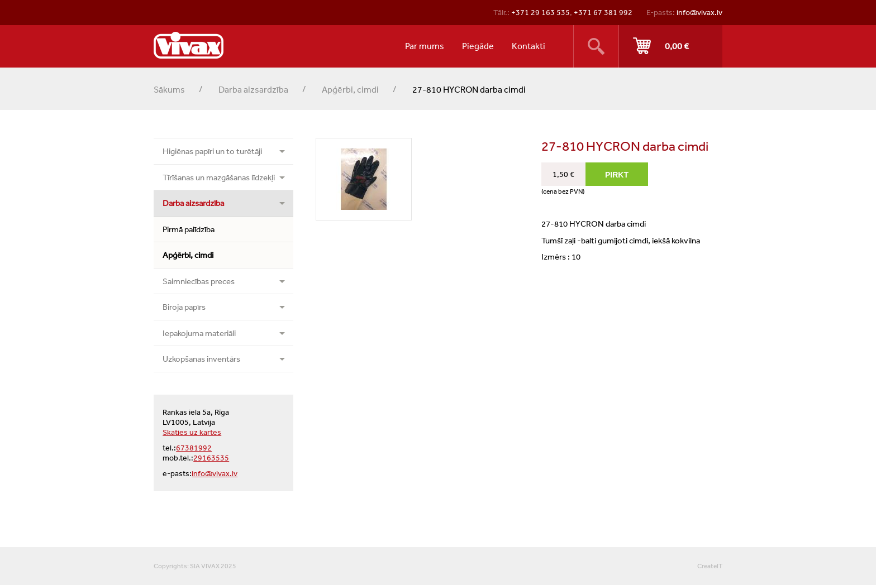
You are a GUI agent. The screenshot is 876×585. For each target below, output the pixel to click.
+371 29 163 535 (540, 12)
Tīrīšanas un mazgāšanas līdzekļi (219, 177)
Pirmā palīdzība (189, 229)
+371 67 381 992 (603, 12)
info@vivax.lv (699, 12)
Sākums (169, 89)
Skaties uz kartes (192, 432)
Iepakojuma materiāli (199, 333)
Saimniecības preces (199, 281)
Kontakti (528, 45)
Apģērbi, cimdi (350, 89)
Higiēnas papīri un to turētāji (212, 151)
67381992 (194, 448)
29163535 (211, 458)
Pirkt (670, 46)
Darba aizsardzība (253, 89)
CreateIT (709, 566)
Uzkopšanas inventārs (201, 358)
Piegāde (478, 45)
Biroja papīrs (184, 306)
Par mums (424, 45)
